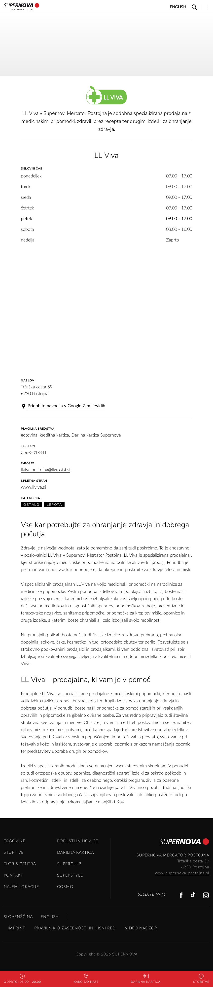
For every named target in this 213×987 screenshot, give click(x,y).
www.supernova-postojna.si (182, 873)
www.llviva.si (33, 487)
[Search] (194, 6)
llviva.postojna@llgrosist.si (45, 470)
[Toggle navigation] (204, 7)
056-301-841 (34, 452)
